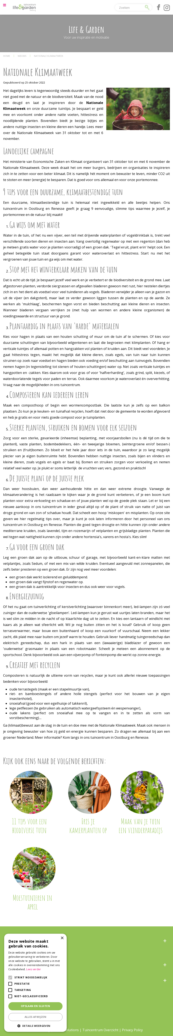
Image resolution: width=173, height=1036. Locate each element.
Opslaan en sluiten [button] (35, 1006)
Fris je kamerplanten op (88, 825)
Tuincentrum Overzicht (100, 1030)
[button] (35, 1026)
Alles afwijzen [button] (35, 1017)
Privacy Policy (132, 1030)
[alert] (35, 983)
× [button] (62, 938)
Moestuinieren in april (32, 902)
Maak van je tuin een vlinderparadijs (141, 825)
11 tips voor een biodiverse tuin (29, 825)
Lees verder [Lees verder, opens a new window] (33, 969)
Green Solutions (66, 1030)
